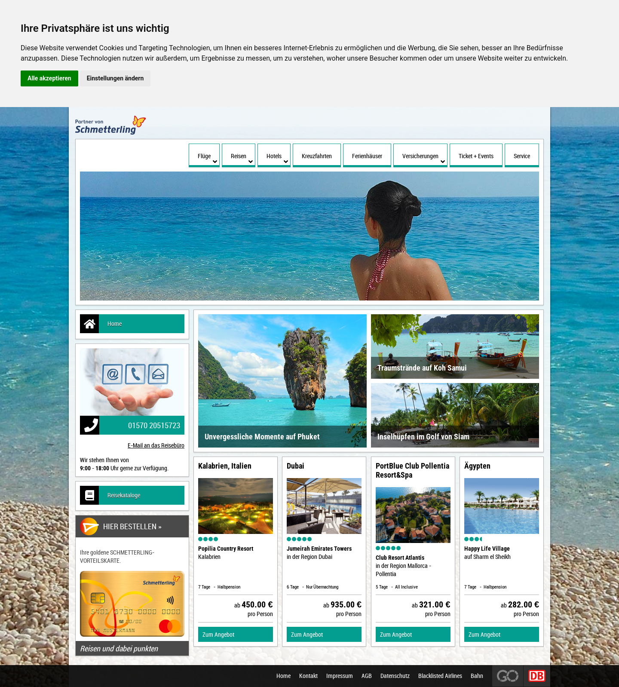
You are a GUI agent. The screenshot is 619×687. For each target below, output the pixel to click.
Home (101, 323)
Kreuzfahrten (317, 156)
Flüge (207, 158)
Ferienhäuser (367, 156)
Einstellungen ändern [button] (115, 78)
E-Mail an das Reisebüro (156, 445)
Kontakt (308, 676)
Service (522, 156)
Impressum (339, 676)
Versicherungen (423, 158)
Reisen (242, 158)
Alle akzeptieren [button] (49, 78)
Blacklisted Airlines (440, 676)
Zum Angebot (218, 634)
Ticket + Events (476, 156)
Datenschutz (395, 676)
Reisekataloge (110, 495)
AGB (367, 676)
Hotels (277, 158)
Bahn (477, 676)
